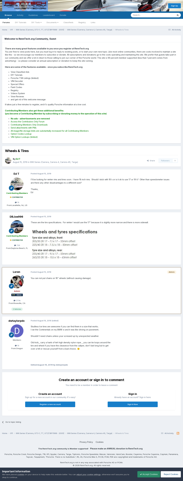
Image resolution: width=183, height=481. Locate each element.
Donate (63, 15)
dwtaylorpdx (16, 320)
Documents (52, 22)
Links (93, 22)
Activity (20, 15)
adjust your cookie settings (88, 474)
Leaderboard (49, 15)
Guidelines (33, 15)
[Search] (145, 15)
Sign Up (174, 6)
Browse (8, 16)
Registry (82, 22)
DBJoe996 (16, 216)
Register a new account (50, 404)
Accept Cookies (147, 474)
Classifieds (68, 22)
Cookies (100, 442)
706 (17, 245)
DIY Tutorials (20, 22)
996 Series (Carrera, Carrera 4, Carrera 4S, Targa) (54, 162)
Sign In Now (133, 404)
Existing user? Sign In (154, 6)
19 (17, 202)
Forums (6, 22)
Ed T (16, 173)
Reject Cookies (170, 474)
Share (151, 160)
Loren (16, 271)
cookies (20, 474)
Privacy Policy (86, 442)
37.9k (17, 300)
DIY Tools (36, 22)
